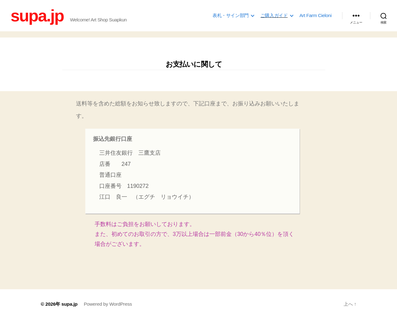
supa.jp (37, 15)
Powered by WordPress (108, 304)
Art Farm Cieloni (316, 15)
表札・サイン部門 (230, 15)
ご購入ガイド (274, 15)
